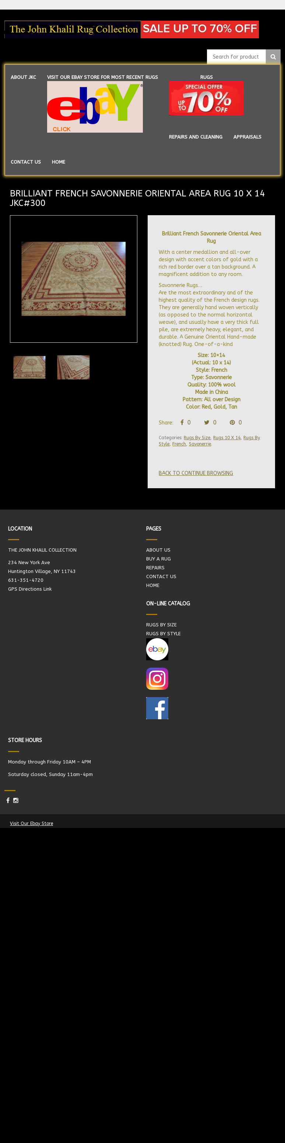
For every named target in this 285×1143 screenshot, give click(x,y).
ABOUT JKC (23, 77)
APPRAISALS (247, 137)
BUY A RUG (158, 559)
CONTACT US (26, 162)
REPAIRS (155, 567)
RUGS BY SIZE (161, 625)
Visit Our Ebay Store (31, 823)
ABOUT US (158, 550)
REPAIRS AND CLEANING (195, 137)
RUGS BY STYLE (163, 633)
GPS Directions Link (30, 589)
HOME (58, 162)
